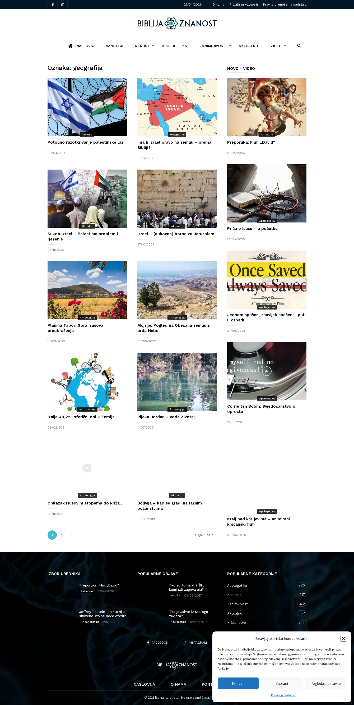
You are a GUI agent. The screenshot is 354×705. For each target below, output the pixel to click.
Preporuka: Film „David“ (251, 142)
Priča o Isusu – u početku (252, 228)
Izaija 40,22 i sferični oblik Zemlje (81, 417)
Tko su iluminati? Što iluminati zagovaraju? (186, 587)
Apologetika (177, 46)
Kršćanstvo (261, 622)
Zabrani (282, 683)
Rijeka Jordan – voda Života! (166, 417)
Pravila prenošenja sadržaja (284, 4)
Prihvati (238, 683)
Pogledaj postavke (325, 683)
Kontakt (211, 684)
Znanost (143, 46)
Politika (87, 134)
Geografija (177, 134)
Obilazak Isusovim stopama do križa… (85, 503)
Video (278, 46)
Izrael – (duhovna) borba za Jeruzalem (175, 233)
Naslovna (144, 684)
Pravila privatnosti (283, 695)
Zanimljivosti (215, 46)
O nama (218, 4)
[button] (343, 638)
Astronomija (87, 409)
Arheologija (87, 317)
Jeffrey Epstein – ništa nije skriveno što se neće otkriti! (102, 614)
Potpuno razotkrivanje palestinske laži (86, 142)
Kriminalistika (90, 621)
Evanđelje (114, 46)
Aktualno (251, 46)
